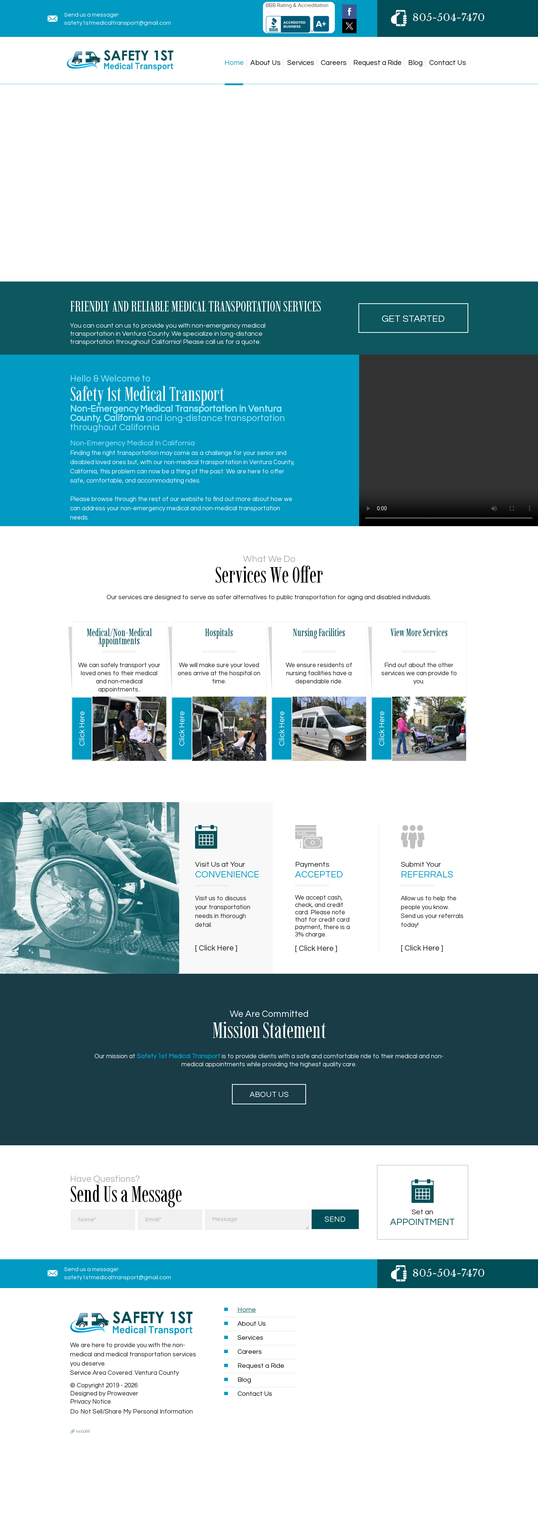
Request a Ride (377, 62)
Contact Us (447, 62)
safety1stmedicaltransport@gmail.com (117, 23)
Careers (334, 62)
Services (300, 62)
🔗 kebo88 (80, 1431)
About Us (265, 62)
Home (234, 62)
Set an (423, 1217)
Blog (415, 62)
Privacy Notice (90, 1401)
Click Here (82, 728)
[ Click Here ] (216, 948)
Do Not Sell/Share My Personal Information (131, 1411)
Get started (413, 319)
